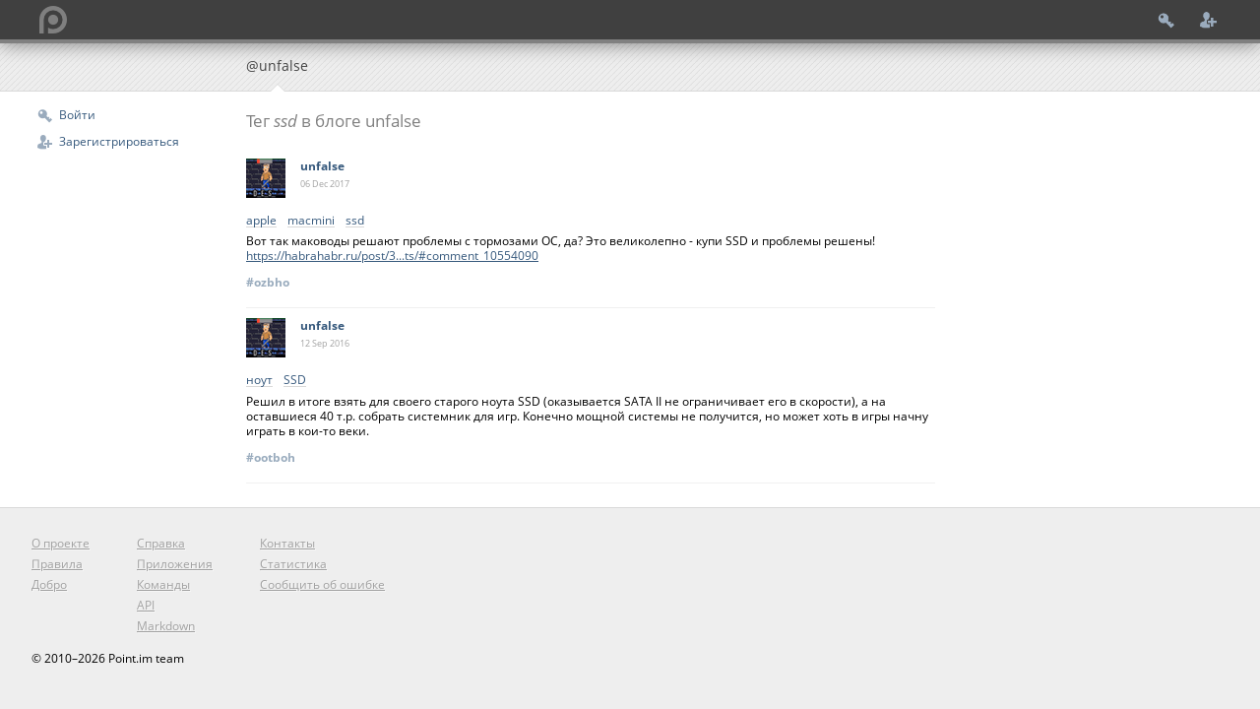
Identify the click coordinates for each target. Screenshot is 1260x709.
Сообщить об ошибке (322, 584)
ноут (259, 380)
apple (261, 221)
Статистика (293, 563)
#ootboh (270, 457)
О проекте (61, 543)
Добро (49, 584)
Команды (163, 584)
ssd (355, 221)
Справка (161, 543)
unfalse (322, 166)
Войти (77, 114)
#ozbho (267, 282)
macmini (311, 221)
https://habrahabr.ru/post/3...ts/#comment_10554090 (392, 255)
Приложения (175, 563)
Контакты (287, 543)
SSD (295, 380)
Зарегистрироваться (119, 141)
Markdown (166, 625)
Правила (57, 563)
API (146, 605)
